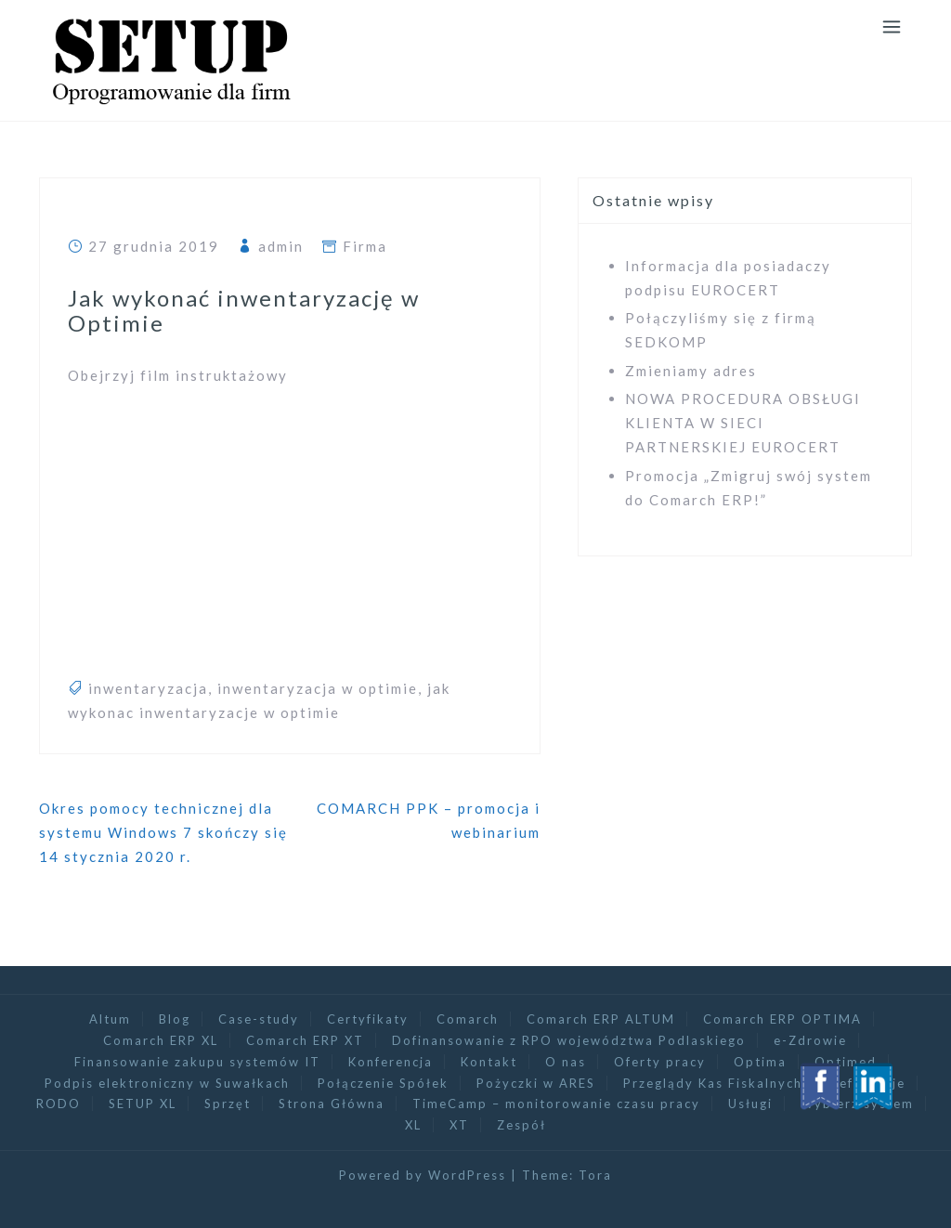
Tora (595, 1175)
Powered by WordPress (422, 1175)
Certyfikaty (368, 1019)
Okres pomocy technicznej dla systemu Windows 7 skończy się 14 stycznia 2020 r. (163, 833)
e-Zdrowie (810, 1040)
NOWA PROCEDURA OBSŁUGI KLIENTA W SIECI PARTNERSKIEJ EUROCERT (743, 423)
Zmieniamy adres (691, 370)
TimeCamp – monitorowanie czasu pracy (556, 1103)
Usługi (750, 1103)
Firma (365, 246)
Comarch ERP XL (160, 1040)
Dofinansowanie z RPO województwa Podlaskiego (569, 1040)
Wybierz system (857, 1103)
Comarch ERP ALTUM (601, 1019)
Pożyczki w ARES (535, 1083)
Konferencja (390, 1061)
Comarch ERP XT (305, 1040)
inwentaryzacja (148, 688)
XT (459, 1124)
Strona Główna (331, 1103)
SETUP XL (142, 1103)
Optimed (845, 1061)
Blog (174, 1019)
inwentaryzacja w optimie (317, 688)
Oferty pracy (660, 1061)
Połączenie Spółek (383, 1083)
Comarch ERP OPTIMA (782, 1019)
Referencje (867, 1083)
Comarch (467, 1019)
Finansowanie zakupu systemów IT (197, 1061)
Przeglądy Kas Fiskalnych (712, 1083)
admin (281, 246)
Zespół (521, 1124)
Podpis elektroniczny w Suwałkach (167, 1083)
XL (413, 1124)
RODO (58, 1103)
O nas (565, 1061)
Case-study (258, 1019)
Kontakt (489, 1061)
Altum (110, 1019)
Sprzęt (227, 1103)
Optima (760, 1061)
